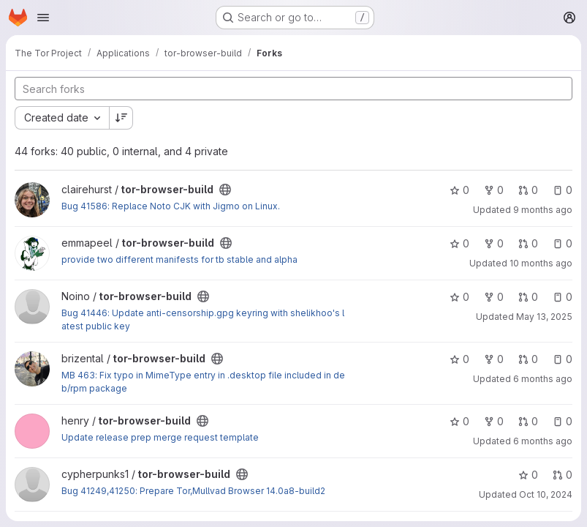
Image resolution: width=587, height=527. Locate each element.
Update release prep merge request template (160, 437)
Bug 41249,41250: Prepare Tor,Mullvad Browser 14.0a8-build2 (193, 490)
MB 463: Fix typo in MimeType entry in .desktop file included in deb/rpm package (203, 382)
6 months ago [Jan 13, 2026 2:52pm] (542, 378)
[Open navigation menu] (43, 17)
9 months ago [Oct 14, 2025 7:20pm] (542, 209)
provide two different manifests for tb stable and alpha (179, 259)
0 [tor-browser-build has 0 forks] (494, 190)
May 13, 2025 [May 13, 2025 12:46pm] (544, 316)
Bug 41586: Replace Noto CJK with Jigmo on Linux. (170, 206)
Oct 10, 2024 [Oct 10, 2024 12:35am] (545, 494)
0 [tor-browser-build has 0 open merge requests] (528, 190)
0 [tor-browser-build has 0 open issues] (562, 190)
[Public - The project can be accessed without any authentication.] (225, 189)
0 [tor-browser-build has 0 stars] (459, 190)
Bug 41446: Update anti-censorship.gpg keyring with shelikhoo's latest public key (202, 319)
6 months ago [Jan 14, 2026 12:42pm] (542, 441)
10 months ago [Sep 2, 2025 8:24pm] (541, 263)
